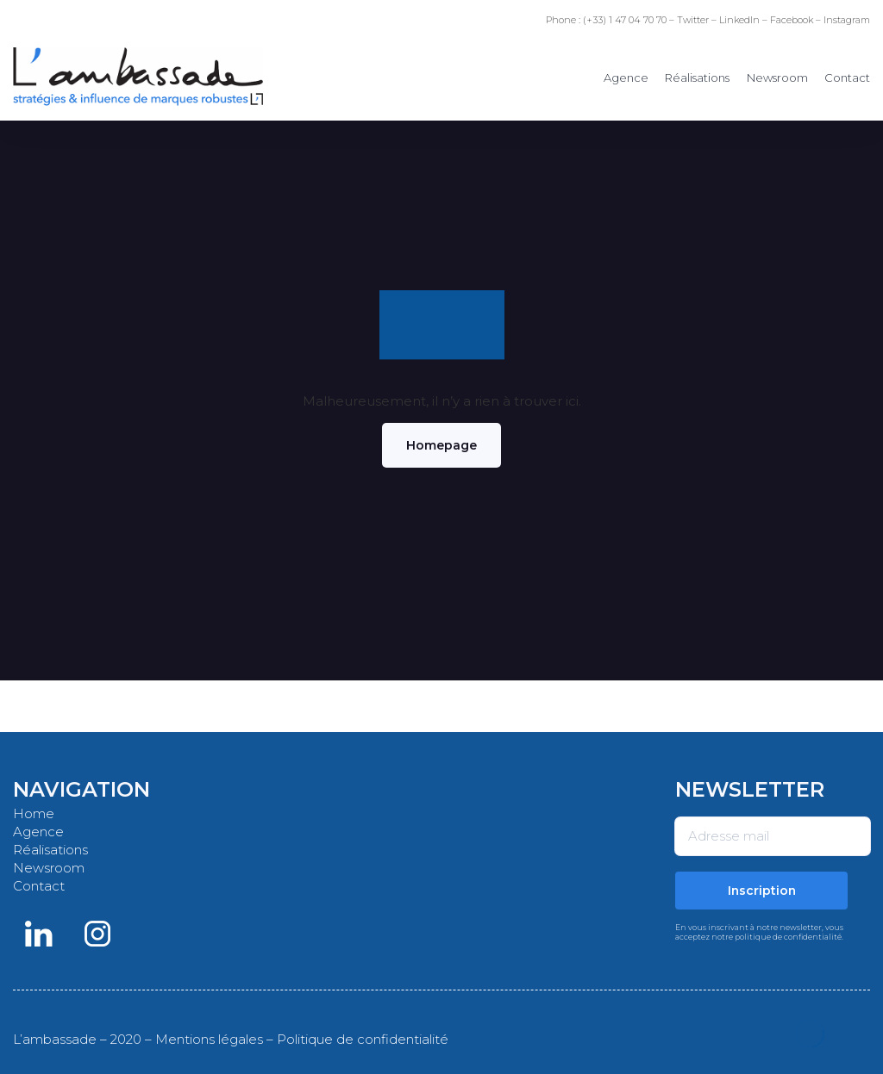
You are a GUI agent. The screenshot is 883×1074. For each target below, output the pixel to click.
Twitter (693, 20)
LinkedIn (739, 20)
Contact (847, 77)
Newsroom (777, 77)
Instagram (847, 20)
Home (33, 813)
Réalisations (697, 77)
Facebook (791, 20)
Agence (626, 77)
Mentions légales (209, 1039)
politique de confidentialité (788, 936)
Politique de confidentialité (362, 1039)
